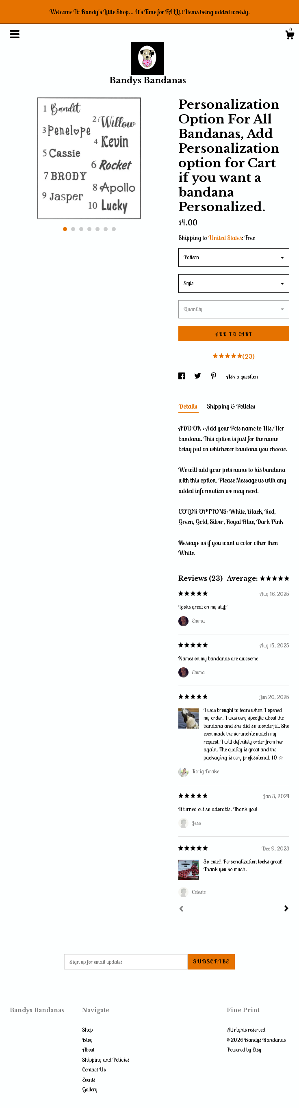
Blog (87, 1039)
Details (188, 406)
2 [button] (73, 229)
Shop (87, 1029)
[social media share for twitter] (198, 376)
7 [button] (114, 229)
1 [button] (65, 229)
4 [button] (89, 229)
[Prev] (181, 910)
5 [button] (97, 229)
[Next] (286, 909)
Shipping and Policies (105, 1059)
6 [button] (106, 229)
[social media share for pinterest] (214, 376)
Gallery (90, 1089)
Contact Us (94, 1069)
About (88, 1049)
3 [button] (81, 229)
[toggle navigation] (15, 34)
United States (225, 238)
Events (88, 1079)
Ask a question (242, 376)
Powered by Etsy (244, 1049)
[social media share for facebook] (182, 376)
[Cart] (289, 36)
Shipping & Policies (231, 406)
